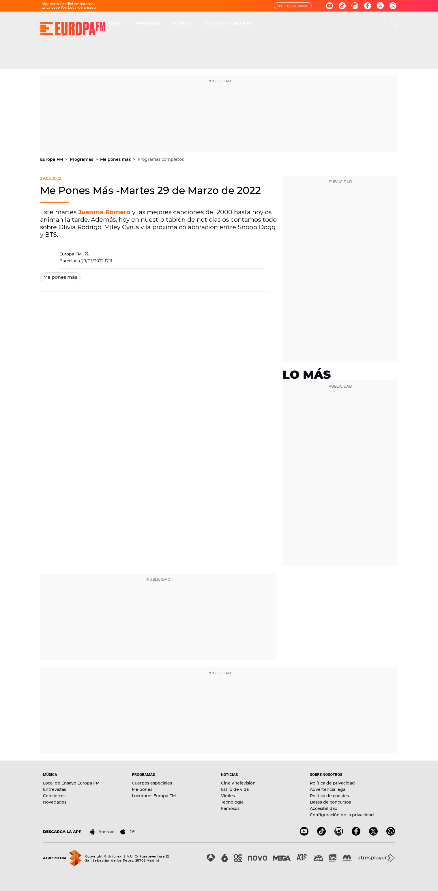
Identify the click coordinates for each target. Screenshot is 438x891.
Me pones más (116, 159)
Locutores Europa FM (154, 795)
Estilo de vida (235, 789)
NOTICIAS (264, 23)
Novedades (54, 802)
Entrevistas (54, 789)
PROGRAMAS (230, 23)
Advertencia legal (328, 789)
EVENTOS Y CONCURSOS (311, 23)
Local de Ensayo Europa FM (71, 783)
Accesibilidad (324, 808)
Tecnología (232, 802)
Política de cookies (329, 795)
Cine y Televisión (238, 783)
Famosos (230, 808)
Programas (82, 159)
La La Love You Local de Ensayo (69, 7)
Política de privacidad (332, 783)
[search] (394, 23)
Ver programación (292, 5)
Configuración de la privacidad (342, 814)
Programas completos (161, 159)
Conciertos (54, 795)
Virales (228, 795)
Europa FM (52, 159)
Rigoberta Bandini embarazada (69, 4)
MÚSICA (196, 23)
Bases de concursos (330, 802)
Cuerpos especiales (152, 783)
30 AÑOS (167, 23)
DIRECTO (137, 23)
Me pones (142, 789)
